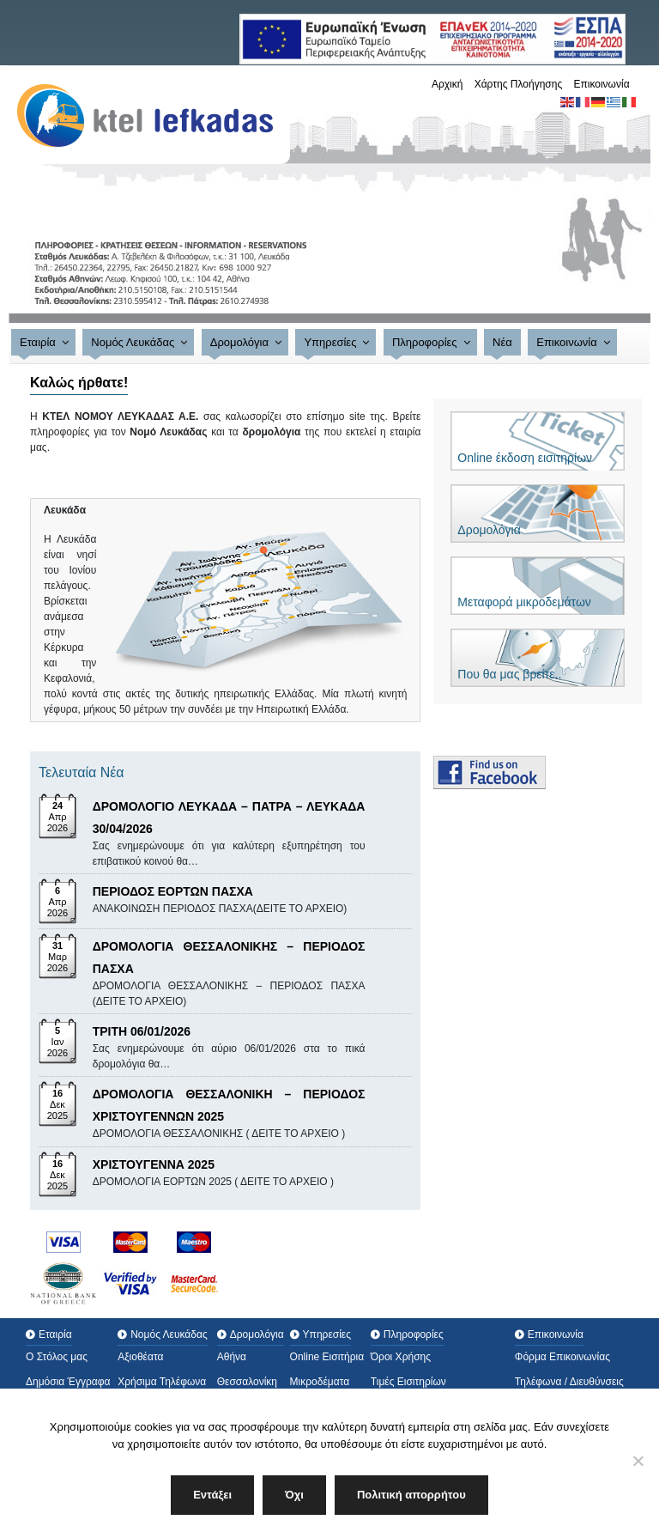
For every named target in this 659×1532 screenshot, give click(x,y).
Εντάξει (212, 1494)
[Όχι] (637, 1460)
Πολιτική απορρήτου (411, 1494)
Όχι (294, 1494)
